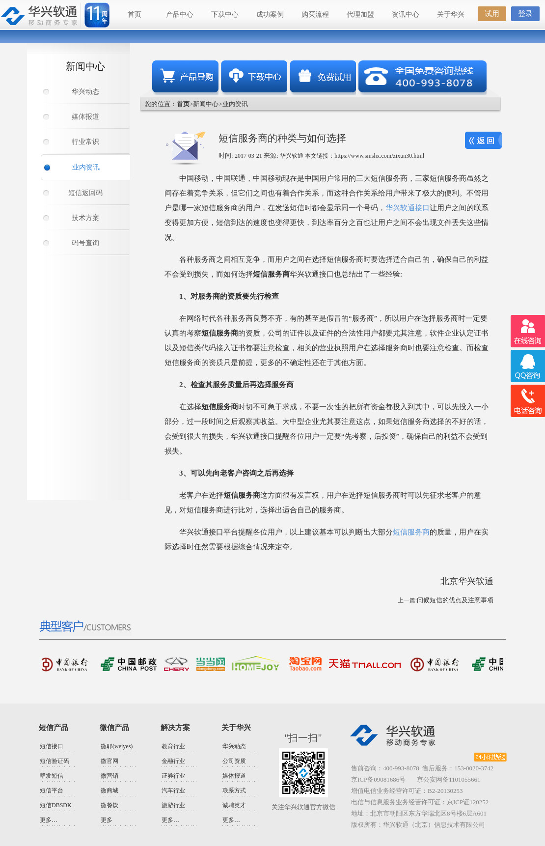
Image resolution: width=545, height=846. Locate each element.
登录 (525, 14)
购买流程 (315, 14)
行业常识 (85, 141)
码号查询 (85, 243)
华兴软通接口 (407, 208)
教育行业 (173, 746)
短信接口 (51, 746)
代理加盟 (360, 14)
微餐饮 (109, 805)
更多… (48, 820)
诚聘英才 (234, 805)
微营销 (109, 775)
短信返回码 (85, 193)
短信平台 (51, 790)
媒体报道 (85, 116)
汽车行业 (173, 790)
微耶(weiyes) (117, 746)
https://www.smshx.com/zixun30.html (379, 155)
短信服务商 (411, 532)
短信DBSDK (56, 805)
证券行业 (173, 775)
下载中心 (225, 14)
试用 (492, 14)
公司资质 (234, 761)
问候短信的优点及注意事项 (455, 600)
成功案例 (270, 14)
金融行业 (173, 761)
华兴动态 (85, 91)
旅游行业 (173, 805)
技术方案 (85, 218)
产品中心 (179, 14)
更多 (106, 820)
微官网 (109, 761)
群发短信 (51, 775)
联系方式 (234, 790)
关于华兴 (450, 14)
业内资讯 (86, 167)
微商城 (109, 790)
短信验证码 (54, 761)
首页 (134, 14)
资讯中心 (405, 14)
